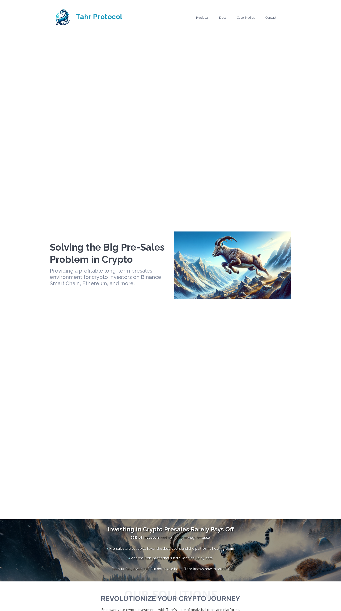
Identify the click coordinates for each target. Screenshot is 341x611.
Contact (270, 17)
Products (202, 17)
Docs (222, 17)
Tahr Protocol (86, 17)
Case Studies (246, 17)
